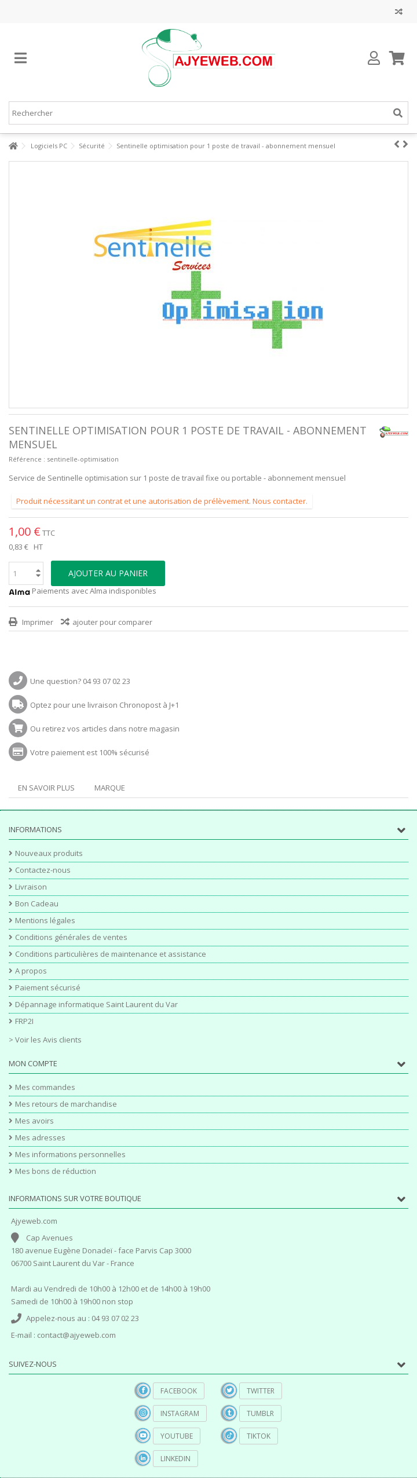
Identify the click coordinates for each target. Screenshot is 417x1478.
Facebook (178, 1391)
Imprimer (36, 622)
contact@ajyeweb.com (76, 1335)
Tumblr (260, 1413)
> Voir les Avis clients (45, 1039)
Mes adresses (40, 1138)
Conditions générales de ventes (71, 937)
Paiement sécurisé (48, 988)
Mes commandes (45, 1087)
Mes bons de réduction (55, 1171)
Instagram (179, 1413)
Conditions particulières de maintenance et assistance (110, 954)
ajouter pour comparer (112, 622)
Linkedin (175, 1459)
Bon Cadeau (36, 904)
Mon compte (33, 1063)
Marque (109, 787)
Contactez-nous (43, 870)
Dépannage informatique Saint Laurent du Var (96, 1004)
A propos (31, 971)
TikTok (258, 1436)
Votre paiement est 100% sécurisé (89, 752)
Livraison (31, 887)
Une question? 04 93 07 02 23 (80, 681)
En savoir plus (46, 787)
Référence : (27, 459)
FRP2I (24, 1021)
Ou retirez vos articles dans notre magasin (105, 728)
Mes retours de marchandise (66, 1104)
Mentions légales (45, 920)
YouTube (176, 1436)
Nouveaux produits (49, 853)
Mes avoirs (34, 1121)
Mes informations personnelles (70, 1154)
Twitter (261, 1391)
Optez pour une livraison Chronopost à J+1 (104, 705)
